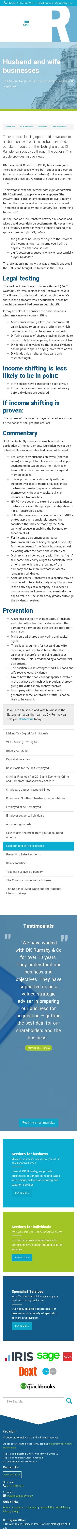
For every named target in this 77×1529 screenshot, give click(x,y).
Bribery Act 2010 (17, 751)
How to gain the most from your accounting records (34, 835)
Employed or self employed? (24, 807)
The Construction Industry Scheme (28, 880)
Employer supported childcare (25, 816)
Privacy (7, 1511)
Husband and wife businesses (25, 846)
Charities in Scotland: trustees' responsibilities (35, 798)
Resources (10, 126)
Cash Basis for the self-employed (27, 768)
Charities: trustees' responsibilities (28, 790)
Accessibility (47, 1507)
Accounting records (18, 824)
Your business (26, 126)
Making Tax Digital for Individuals (27, 734)
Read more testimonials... (38, 1123)
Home (6, 1507)
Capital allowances (18, 759)
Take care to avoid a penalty (24, 872)
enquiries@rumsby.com (59, 3)
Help (16, 1511)
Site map (32, 1507)
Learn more (22, 1193)
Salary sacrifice (16, 863)
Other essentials (59, 126)
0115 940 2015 (26, 3)
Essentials (42, 126)
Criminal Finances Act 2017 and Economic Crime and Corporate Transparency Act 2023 (37, 779)
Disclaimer (62, 1507)
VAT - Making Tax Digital (22, 742)
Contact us (26, 719)
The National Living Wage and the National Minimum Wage (33, 891)
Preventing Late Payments (23, 854)
